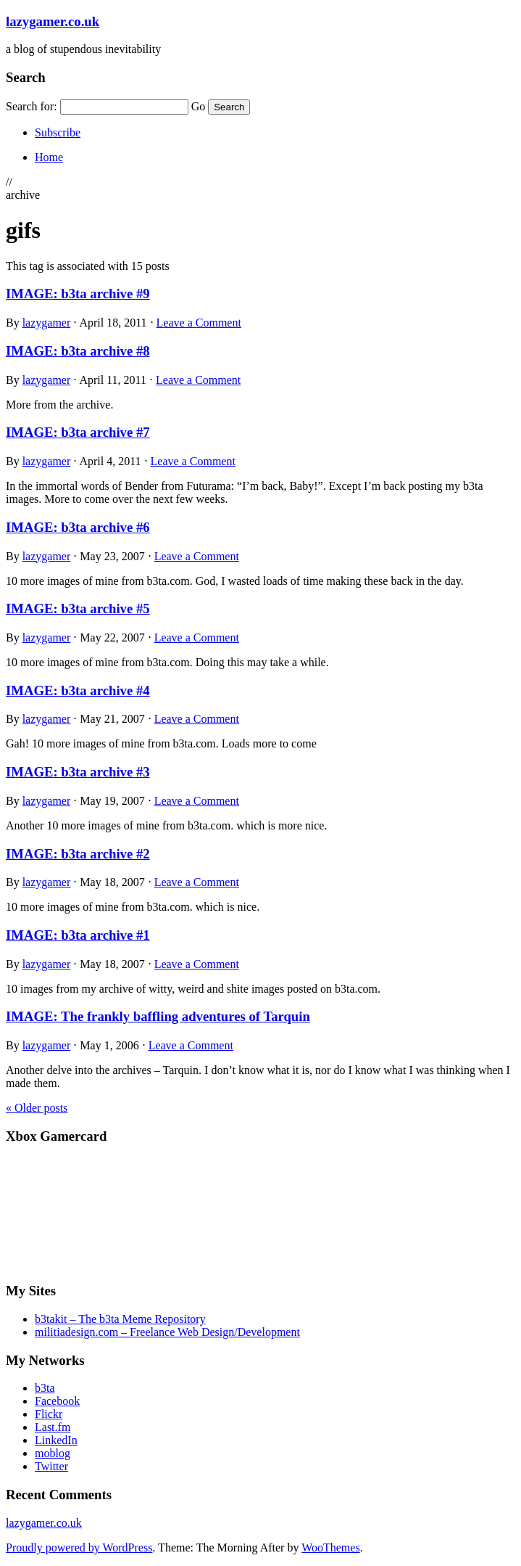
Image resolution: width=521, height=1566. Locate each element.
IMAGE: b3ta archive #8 (78, 350)
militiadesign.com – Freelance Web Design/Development (167, 1332)
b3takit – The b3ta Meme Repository (120, 1319)
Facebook (57, 1401)
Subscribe (57, 132)
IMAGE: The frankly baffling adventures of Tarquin (158, 1016)
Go (198, 106)
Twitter (51, 1466)
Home (49, 157)
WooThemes (330, 1547)
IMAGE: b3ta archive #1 (78, 935)
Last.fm (52, 1427)
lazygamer (46, 322)
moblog (52, 1453)
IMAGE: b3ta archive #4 (78, 690)
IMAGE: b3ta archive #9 (78, 293)
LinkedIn (56, 1440)
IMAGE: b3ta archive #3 (78, 771)
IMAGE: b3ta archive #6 (78, 527)
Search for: (31, 106)
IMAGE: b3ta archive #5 (78, 608)
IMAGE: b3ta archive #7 (78, 432)
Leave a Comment (199, 322)
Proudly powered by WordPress (79, 1547)
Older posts (36, 1108)
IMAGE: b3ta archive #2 (78, 853)
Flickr (48, 1414)
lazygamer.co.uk (52, 21)
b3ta (45, 1388)
